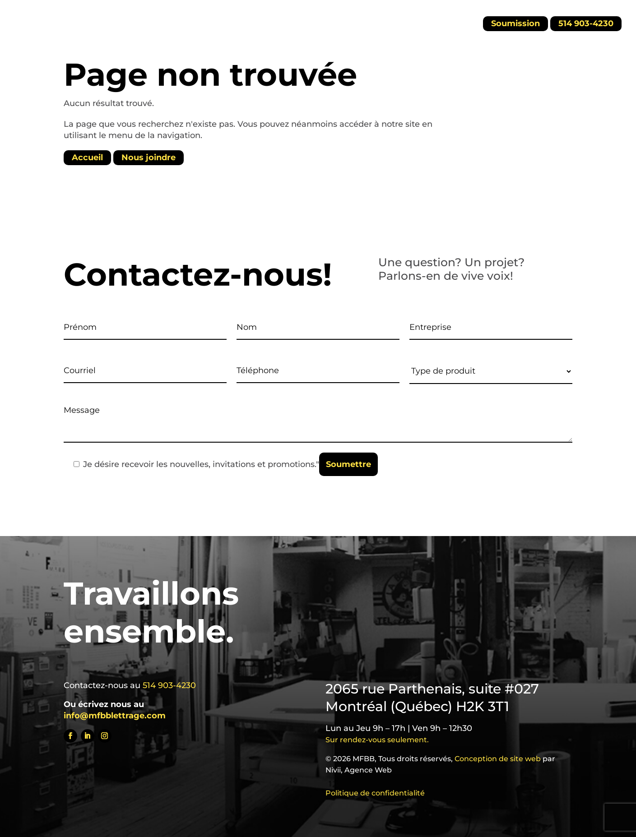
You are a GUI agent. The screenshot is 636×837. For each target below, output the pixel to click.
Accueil (117, 20)
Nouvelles (321, 20)
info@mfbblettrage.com (115, 716)
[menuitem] (438, 22)
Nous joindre (148, 158)
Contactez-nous (386, 20)
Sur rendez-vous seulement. (377, 739)
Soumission (515, 23)
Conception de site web (498, 758)
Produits (162, 20)
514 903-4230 (585, 23)
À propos (269, 20)
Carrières (220, 20)
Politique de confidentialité (375, 793)
